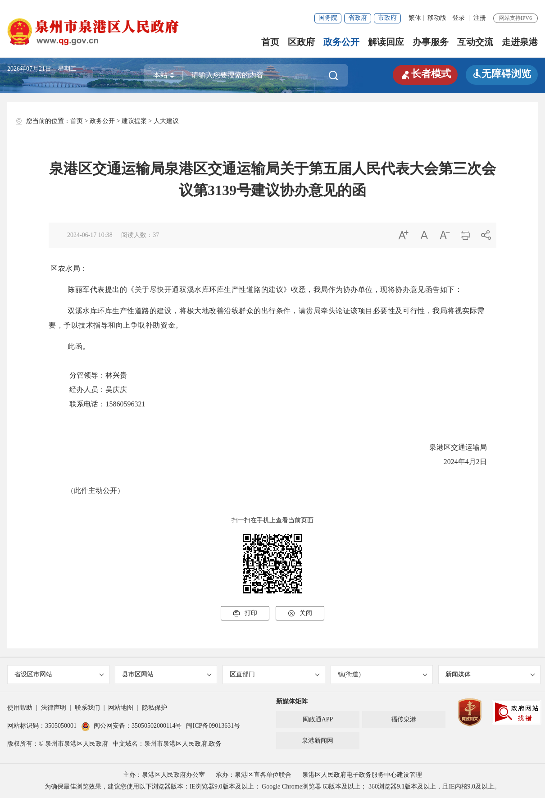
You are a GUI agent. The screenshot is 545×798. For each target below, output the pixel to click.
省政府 (357, 17)
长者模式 (425, 74)
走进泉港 (520, 42)
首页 (270, 42)
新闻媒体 (490, 674)
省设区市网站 (59, 674)
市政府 (387, 17)
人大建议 (166, 121)
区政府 (301, 42)
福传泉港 (403, 719)
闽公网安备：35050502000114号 (131, 725)
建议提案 (134, 121)
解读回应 (386, 42)
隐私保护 (154, 707)
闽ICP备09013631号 (213, 725)
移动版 (436, 17)
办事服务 (431, 42)
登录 (458, 17)
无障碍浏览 (501, 73)
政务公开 (341, 42)
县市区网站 (167, 674)
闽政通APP (318, 719)
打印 (245, 613)
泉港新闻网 (317, 740)
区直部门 (274, 674)
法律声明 (53, 707)
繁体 (415, 17)
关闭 (300, 613)
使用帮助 (19, 707)
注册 (479, 17)
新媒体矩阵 (292, 701)
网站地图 (120, 707)
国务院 (327, 17)
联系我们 (87, 707)
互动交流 (475, 42)
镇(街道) (382, 674)
